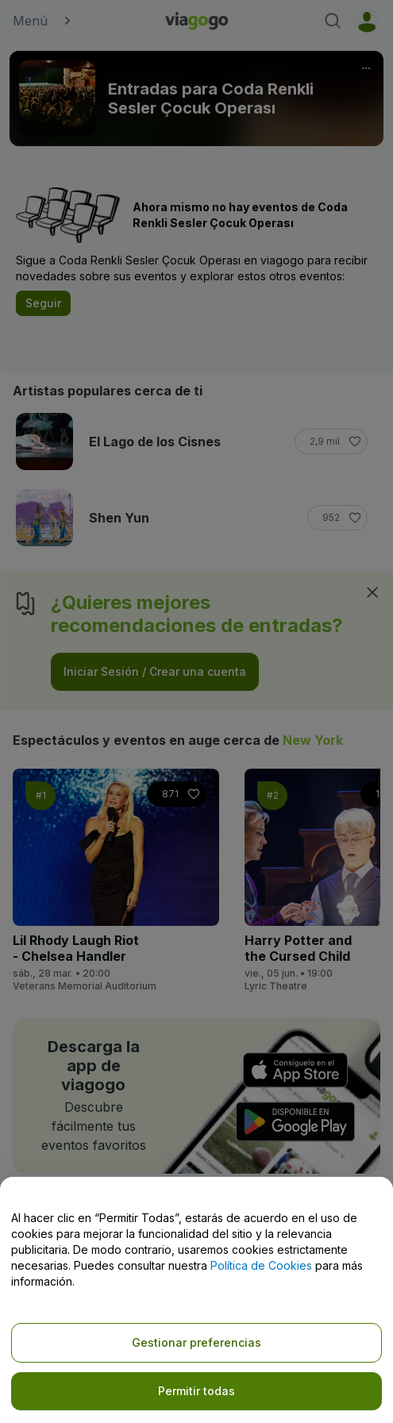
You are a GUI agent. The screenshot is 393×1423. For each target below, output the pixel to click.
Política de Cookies (261, 1265)
